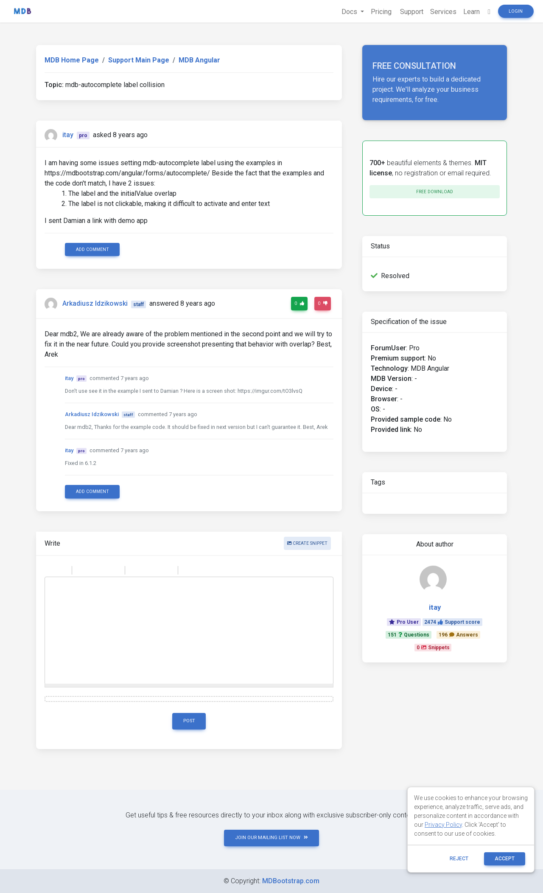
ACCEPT (505, 859)
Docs (350, 12)
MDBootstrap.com (290, 881)
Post (189, 721)
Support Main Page (138, 60)
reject (459, 859)
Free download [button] (434, 191)
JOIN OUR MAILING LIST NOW (271, 837)
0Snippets (433, 648)
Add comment (92, 249)
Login (516, 11)
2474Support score (452, 622)
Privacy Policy (443, 824)
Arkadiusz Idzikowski (95, 304)
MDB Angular (199, 60)
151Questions (408, 635)
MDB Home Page (72, 60)
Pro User (404, 622)
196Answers (458, 635)
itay (67, 135)
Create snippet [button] (307, 543)
